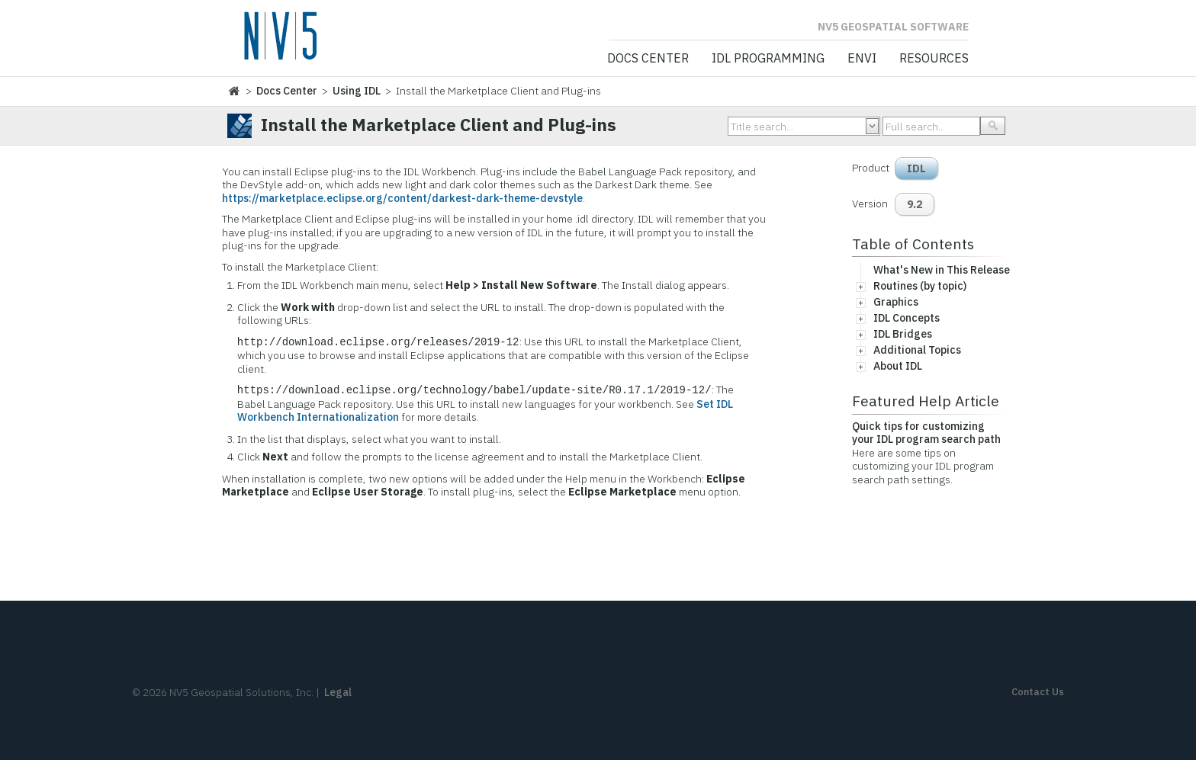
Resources (934, 59)
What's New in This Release (941, 270)
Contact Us (1037, 691)
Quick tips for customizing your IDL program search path (926, 433)
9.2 (914, 204)
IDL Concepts (906, 318)
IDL (916, 168)
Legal (338, 692)
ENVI (861, 59)
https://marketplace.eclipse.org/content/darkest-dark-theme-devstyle (402, 198)
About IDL (897, 366)
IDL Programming (768, 59)
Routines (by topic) (919, 286)
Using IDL (357, 91)
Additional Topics (917, 350)
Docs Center (648, 59)
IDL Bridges (902, 334)
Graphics (895, 302)
